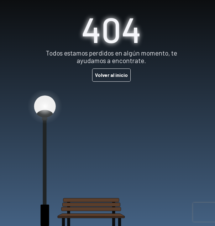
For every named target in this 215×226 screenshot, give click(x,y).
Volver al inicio (111, 75)
